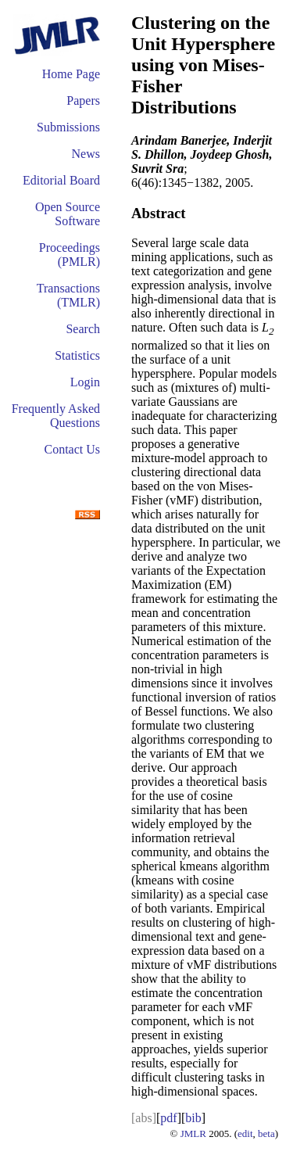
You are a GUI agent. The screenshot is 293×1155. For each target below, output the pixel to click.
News (86, 153)
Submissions (68, 127)
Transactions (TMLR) (68, 295)
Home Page (71, 74)
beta (266, 1133)
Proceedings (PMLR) (69, 254)
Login (85, 382)
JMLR (193, 1133)
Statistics (77, 355)
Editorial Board (61, 180)
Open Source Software (67, 214)
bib (193, 1118)
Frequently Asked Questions (56, 415)
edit (245, 1133)
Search (83, 328)
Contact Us (72, 449)
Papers (83, 100)
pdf (168, 1118)
